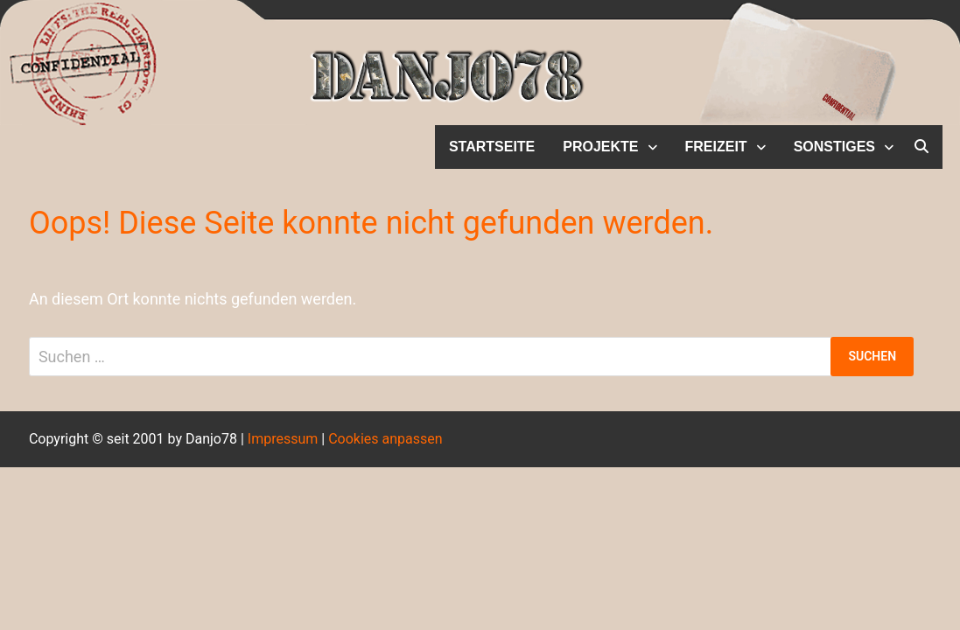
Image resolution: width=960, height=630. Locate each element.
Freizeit (716, 146)
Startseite (492, 146)
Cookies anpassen (385, 438)
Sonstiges (834, 146)
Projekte (600, 146)
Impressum (283, 438)
